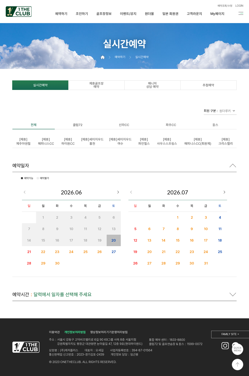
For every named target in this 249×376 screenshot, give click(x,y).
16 (192, 240)
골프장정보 (104, 13)
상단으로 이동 (237, 364)
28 (29, 263)
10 (206, 229)
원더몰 (149, 13)
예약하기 (61, 13)
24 (71, 252)
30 (57, 263)
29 (43, 263)
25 (85, 252)
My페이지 (217, 13)
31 (206, 263)
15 (178, 240)
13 (149, 240)
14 (163, 240)
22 (43, 252)
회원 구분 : (211, 111)
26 (99, 252)
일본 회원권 (170, 13)
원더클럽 (18, 11)
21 (29, 252)
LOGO (25, 347)
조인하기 (82, 13)
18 (220, 240)
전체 (33, 125)
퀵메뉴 (237, 349)
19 (135, 252)
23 (57, 252)
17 (206, 240)
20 (113, 240)
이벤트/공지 (128, 13)
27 (114, 252)
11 (220, 229)
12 (135, 240)
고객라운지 (194, 13)
